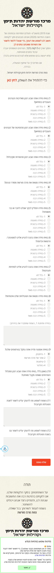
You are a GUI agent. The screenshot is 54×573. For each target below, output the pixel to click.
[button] (4, 449)
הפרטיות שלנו (40, 555)
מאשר (27, 567)
